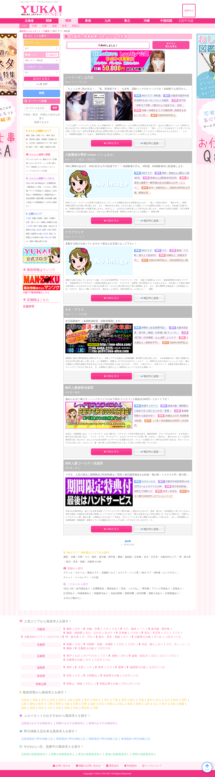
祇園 (34, 218)
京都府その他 (51, 222)
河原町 (120, 644)
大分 (49, 707)
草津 (54, 230)
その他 (44, 171)
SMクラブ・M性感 (150, 572)
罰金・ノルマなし (45, 187)
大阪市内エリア (42, 143)
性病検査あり (38, 195)
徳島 (23, 707)
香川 (164, 703)
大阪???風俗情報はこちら (41, 284)
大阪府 (41, 629)
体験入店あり (155, 593)
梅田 (27, 135)
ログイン (189, 10)
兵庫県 (30, 226)
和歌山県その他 (40, 241)
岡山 (121, 703)
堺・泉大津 (185, 557)
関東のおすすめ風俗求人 (70, 723)
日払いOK (30, 183)
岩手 (43, 699)
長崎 (67, 707)
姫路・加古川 (48, 226)
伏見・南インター (33, 222)
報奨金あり (31, 187)
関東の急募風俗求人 (63, 754)
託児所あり (69, 593)
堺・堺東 (87, 636)
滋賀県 (38, 230)
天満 (105, 628)
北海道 (25, 699)
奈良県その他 (38, 237)
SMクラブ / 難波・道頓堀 (80, 159)
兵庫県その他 (74, 659)
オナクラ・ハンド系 (42, 163)
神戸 (35, 226)
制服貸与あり (50, 195)
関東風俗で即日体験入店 (70, 738)
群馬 (124, 699)
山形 (69, 699)
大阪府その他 (50, 147)
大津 (49, 230)
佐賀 (58, 707)
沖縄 (95, 707)
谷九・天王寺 (151, 557)
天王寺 (176, 632)
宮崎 (75, 707)
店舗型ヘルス (108, 572)
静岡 (58, 703)
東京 (86, 699)
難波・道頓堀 (41, 139)
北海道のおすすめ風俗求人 (37, 723)
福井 (175, 699)
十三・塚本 (45, 135)
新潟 (149, 699)
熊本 (41, 707)
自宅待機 (48, 198)
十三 (142, 628)
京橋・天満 (35, 135)
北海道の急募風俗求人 (34, 754)
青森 (35, 699)
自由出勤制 (30, 198)
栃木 (132, 699)
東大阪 (158, 636)
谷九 (166, 632)
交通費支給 (51, 183)
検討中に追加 (149, 143)
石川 (167, 699)
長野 (184, 699)
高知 (173, 703)
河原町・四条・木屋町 (46, 218)
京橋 (114, 628)
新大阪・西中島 (107, 557)
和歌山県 (48, 237)
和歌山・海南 (74, 683)
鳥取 (130, 703)
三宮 (102, 655)
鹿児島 (85, 707)
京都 (75, 703)
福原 (77, 655)
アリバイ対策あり (36, 191)
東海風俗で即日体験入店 (135, 738)
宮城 (52, 699)
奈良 (51, 234)
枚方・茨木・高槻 (36, 147)
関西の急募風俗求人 (144, 754)
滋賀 (92, 703)
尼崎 (40, 226)
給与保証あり (40, 183)
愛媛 (181, 703)
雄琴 (44, 230)
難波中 (109, 632)
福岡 (32, 707)
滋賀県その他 (36, 234)
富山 (158, 699)
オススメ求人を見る (171, 45)
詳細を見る (111, 143)
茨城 (141, 699)
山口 (155, 703)
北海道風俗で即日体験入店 (37, 738)
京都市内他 (103, 648)
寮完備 (145, 588)
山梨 (23, 703)
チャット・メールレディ (76, 577)
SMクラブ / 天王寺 (76, 82)
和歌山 (89, 683)
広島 (147, 703)
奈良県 (45, 234)
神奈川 (97, 699)
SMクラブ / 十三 (74, 236)
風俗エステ (47, 159)
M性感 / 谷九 (72, 467)
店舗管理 (28, 306)
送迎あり (48, 191)
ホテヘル (37, 159)
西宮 (88, 659)
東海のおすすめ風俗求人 (103, 723)
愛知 (32, 703)
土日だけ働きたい (72, 598)
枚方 (125, 636)
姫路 (153, 655)
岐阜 (41, 703)
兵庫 (84, 703)
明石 (173, 655)
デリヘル (29, 159)
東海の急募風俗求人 (117, 754)
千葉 (115, 699)
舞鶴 (43, 222)
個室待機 (39, 198)
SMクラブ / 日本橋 (76, 314)
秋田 (61, 699)
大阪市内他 (52, 636)
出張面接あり (39, 202)
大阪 (67, 703)
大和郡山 (92, 675)
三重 (49, 703)
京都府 (28, 218)
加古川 (164, 655)
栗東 (27, 234)
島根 (138, 703)
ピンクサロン (43, 167)
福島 (78, 699)
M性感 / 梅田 (72, 392)
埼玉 (106, 699)
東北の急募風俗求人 (90, 754)
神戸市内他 (90, 655)
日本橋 (50, 139)
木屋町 (132, 644)
